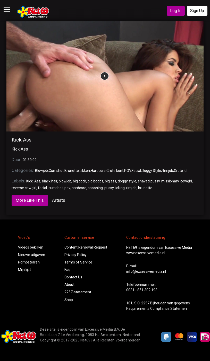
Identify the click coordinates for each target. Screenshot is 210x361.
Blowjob (41, 171)
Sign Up (197, 10)
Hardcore (98, 171)
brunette (145, 188)
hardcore (79, 188)
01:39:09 (30, 160)
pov (67, 188)
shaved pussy (149, 181)
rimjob (131, 188)
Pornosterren (29, 262)
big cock (79, 181)
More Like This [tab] (30, 200)
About (69, 285)
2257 (145, 303)
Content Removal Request (85, 247)
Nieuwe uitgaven (31, 255)
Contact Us (73, 277)
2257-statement (77, 292)
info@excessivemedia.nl (146, 271)
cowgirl (186, 181)
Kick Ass (21, 140)
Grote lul (180, 171)
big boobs (95, 181)
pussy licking (114, 188)
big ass (110, 181)
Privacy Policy (75, 255)
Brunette (71, 171)
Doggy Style (151, 171)
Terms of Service (78, 262)
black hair (49, 181)
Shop (68, 300)
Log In (175, 10)
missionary (170, 181)
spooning (95, 188)
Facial (136, 171)
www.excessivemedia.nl (145, 253)
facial (42, 188)
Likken (85, 171)
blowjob (65, 181)
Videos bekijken (30, 247)
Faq (67, 270)
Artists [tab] (58, 200)
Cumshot (56, 171)
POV (127, 171)
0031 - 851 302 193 (141, 290)
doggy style (127, 181)
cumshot (55, 188)
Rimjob (167, 171)
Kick (29, 181)
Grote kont (114, 171)
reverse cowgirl (24, 188)
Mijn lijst (24, 270)
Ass (37, 181)
